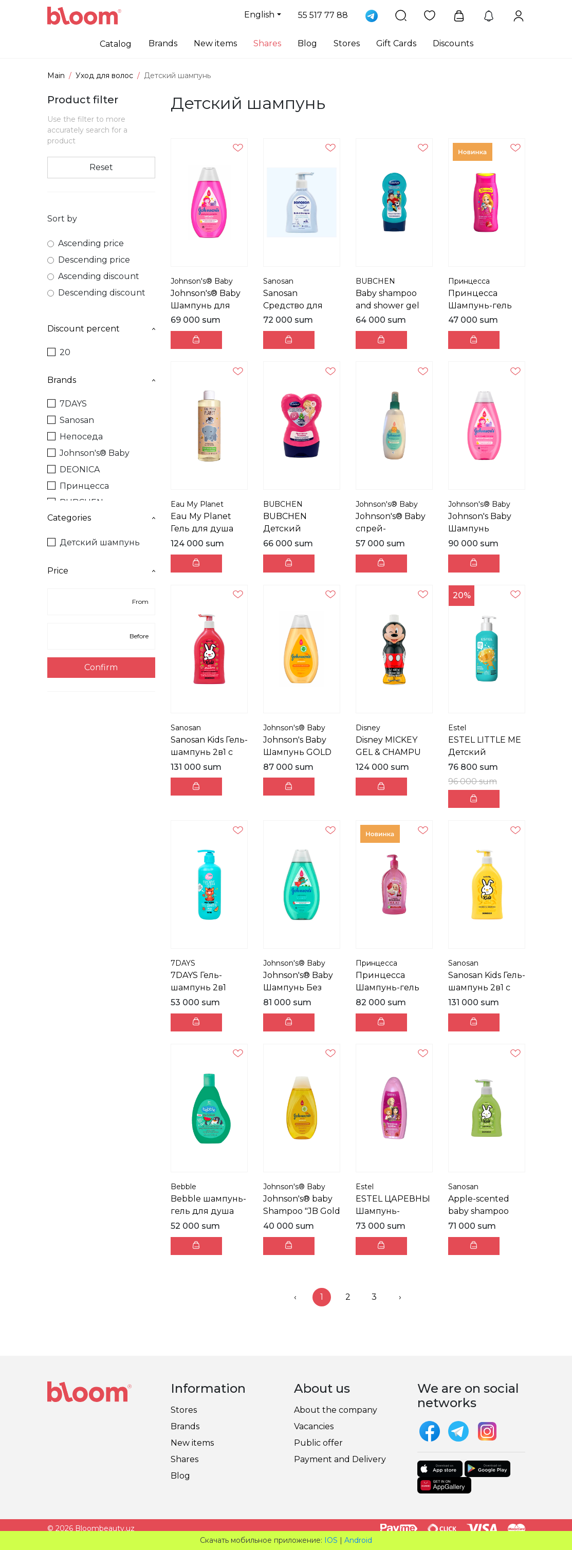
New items (215, 43)
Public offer (318, 1443)
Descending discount (96, 293)
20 (58, 352)
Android (358, 1540)
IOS (331, 1540)
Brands (163, 43)
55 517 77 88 (323, 15)
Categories (101, 518)
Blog (307, 43)
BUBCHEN (375, 281)
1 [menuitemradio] (321, 1297)
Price (101, 571)
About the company (335, 1410)
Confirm (101, 667)
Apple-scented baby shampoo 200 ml (478, 1211)
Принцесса (78, 486)
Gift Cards (396, 43)
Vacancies (314, 1426)
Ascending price (85, 243)
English (259, 15)
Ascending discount (93, 276)
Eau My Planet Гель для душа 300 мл (202, 528)
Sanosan (70, 420)
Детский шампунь (93, 542)
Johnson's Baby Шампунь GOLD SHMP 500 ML (297, 752)
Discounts (453, 43)
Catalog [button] (116, 44)
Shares (267, 43)
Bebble (183, 1186)
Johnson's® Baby (88, 453)
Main (56, 75)
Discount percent (101, 329)
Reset (101, 167)
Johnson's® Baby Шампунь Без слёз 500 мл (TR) (298, 987)
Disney (368, 727)
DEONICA (73, 469)
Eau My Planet (197, 504)
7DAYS (67, 404)
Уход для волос (104, 75)
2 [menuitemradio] (347, 1297)
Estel (457, 727)
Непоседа (75, 436)
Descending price (88, 260)
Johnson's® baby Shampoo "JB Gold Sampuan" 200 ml (301, 1211)
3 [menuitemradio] (374, 1297)
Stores (347, 43)
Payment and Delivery (340, 1459)
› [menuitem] (400, 1297)
